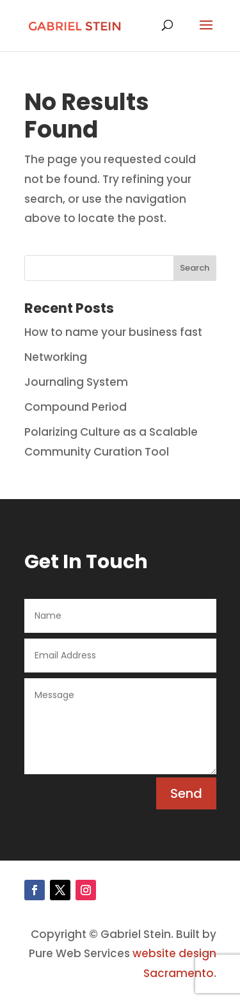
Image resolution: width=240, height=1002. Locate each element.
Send (186, 793)
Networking (55, 357)
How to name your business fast (113, 332)
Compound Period (75, 407)
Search (194, 268)
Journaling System (76, 382)
